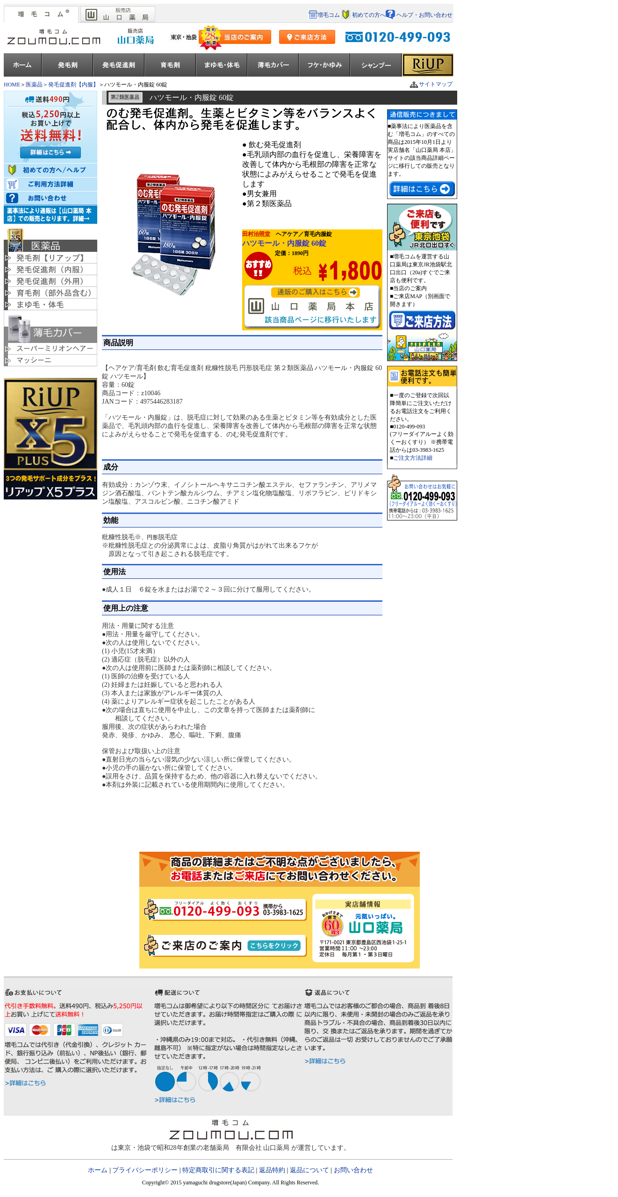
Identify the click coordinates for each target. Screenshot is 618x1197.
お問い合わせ (353, 1170)
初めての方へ (369, 15)
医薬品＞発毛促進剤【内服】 (62, 84)
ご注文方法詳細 (412, 458)
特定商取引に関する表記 (218, 1170)
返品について (309, 1170)
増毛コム (324, 15)
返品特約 (272, 1170)
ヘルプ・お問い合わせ (419, 15)
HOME (12, 84)
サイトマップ (426, 84)
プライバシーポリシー (145, 1170)
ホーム (98, 1170)
